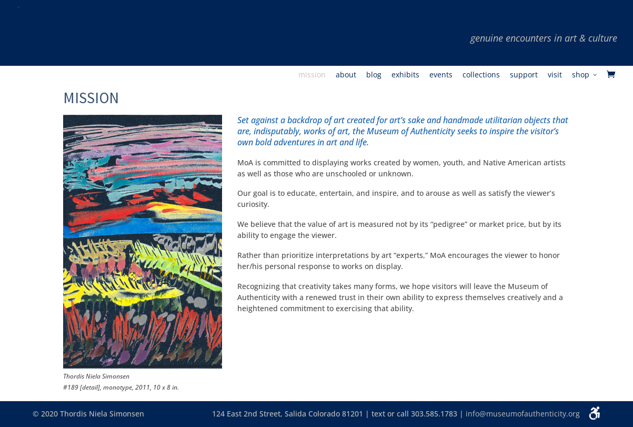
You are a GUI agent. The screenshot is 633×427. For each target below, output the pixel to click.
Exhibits (405, 75)
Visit (555, 75)
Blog (373, 75)
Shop (580, 75)
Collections (481, 75)
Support (524, 75)
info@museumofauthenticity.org (523, 414)
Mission (312, 75)
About (346, 75)
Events (441, 75)
